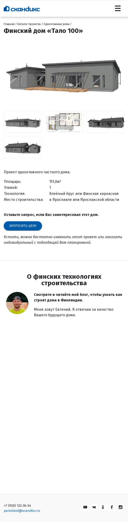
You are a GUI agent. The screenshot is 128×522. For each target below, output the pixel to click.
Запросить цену (22, 226)
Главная (9, 24)
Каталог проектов (29, 24)
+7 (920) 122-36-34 (17, 505)
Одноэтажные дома (56, 24)
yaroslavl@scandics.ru (22, 511)
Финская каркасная (101, 193)
